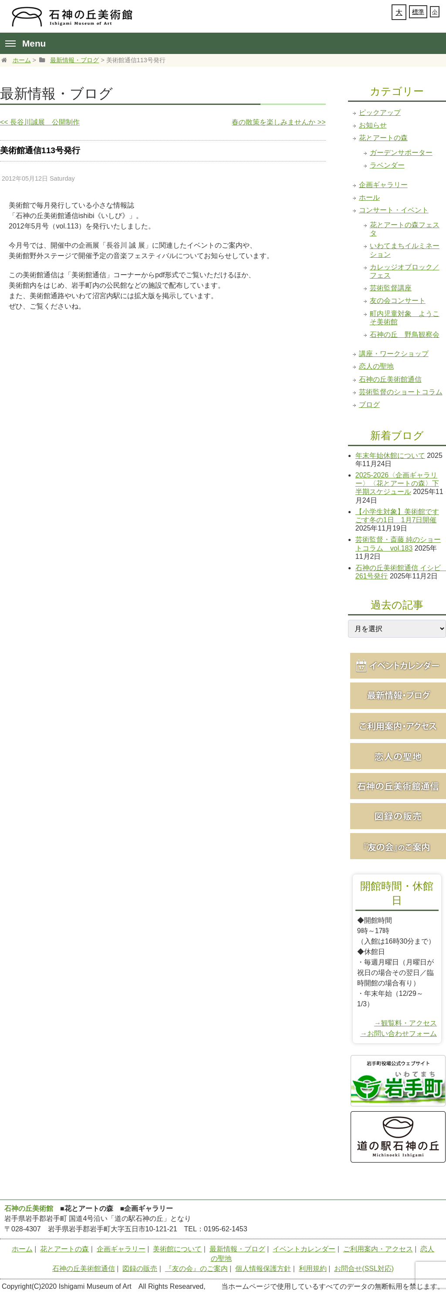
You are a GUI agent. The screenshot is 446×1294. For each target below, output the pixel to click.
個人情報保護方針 (263, 1268)
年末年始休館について (390, 455)
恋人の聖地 (376, 366)
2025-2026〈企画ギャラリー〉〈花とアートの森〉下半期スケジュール (397, 483)
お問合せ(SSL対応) (364, 1268)
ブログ (369, 404)
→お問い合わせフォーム (398, 1033)
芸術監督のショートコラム (401, 392)
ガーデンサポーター (401, 152)
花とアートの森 (383, 137)
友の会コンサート (398, 300)
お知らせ (373, 125)
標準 (418, 11)
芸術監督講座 (391, 288)
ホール (369, 197)
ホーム (22, 60)
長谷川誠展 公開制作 (40, 122)
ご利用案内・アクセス (378, 1249)
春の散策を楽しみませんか (278, 122)
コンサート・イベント (394, 210)
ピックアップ (380, 112)
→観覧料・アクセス (405, 1023)
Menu (25, 43)
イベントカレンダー (304, 1249)
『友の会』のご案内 (196, 1268)
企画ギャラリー (383, 184)
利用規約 (313, 1268)
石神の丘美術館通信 (390, 379)
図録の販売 (139, 1268)
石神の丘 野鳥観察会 (404, 334)
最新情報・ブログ (74, 60)
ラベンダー (387, 165)
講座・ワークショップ (394, 353)
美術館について (177, 1249)
